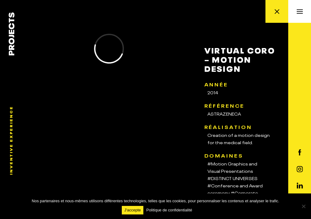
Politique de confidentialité (169, 210)
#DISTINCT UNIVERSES (232, 178)
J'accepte (132, 210)
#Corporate (244, 192)
